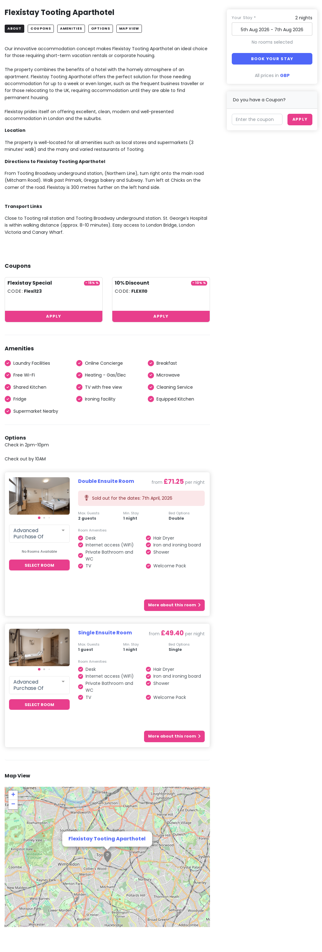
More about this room (174, 605)
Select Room (39, 565)
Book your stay (272, 58)
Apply (53, 316)
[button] (39, 518)
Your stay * (244, 17)
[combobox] (39, 534)
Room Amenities (92, 530)
